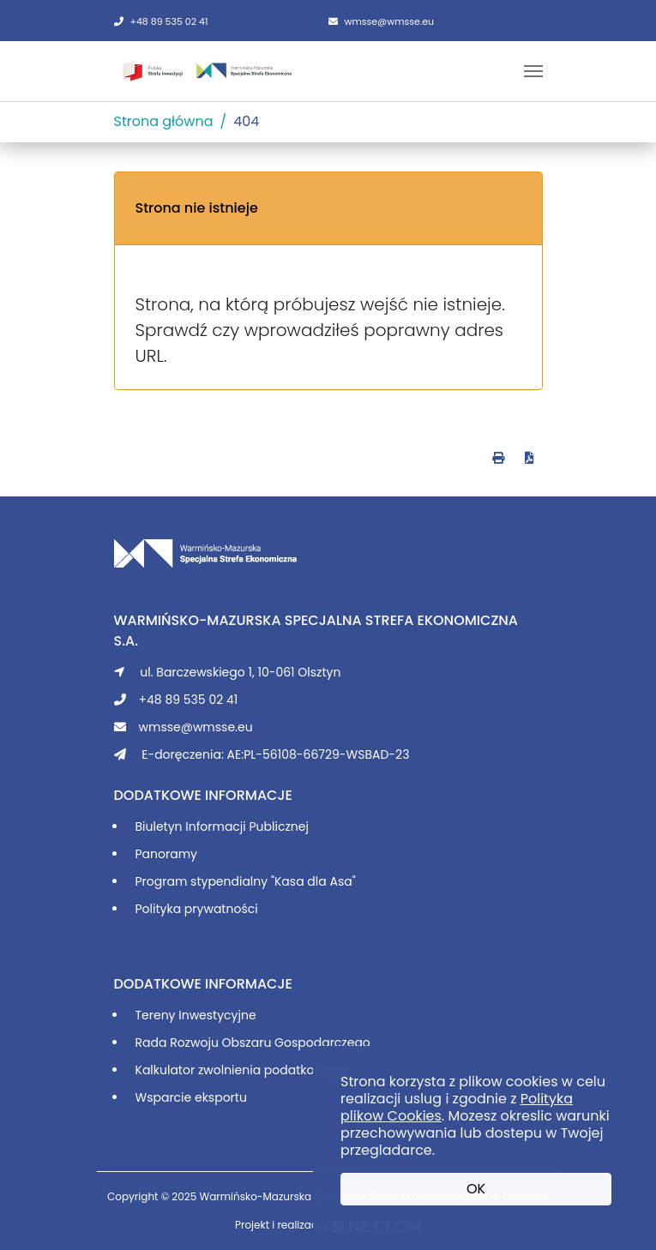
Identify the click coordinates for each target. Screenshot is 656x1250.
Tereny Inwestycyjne (195, 1015)
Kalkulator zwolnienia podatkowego (241, 1070)
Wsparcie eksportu (191, 1097)
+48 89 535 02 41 (161, 21)
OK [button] (475, 1189)
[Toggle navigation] (533, 71)
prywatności (221, 908)
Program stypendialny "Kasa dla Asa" (245, 881)
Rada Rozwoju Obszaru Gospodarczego (252, 1042)
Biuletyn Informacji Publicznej (222, 826)
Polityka (159, 908)
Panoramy (166, 853)
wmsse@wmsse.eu (381, 21)
